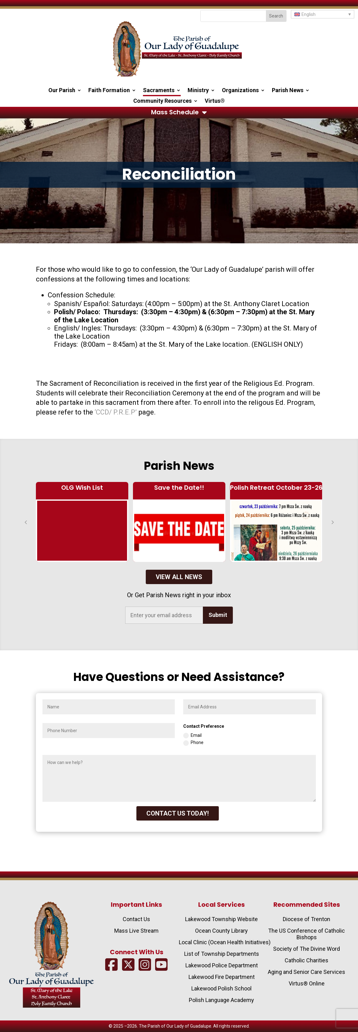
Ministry (198, 90)
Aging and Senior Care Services (306, 972)
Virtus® (215, 101)
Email (192, 735)
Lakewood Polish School (221, 988)
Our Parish (61, 90)
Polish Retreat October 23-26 (276, 487)
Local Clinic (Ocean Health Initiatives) (225, 942)
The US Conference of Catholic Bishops (306, 933)
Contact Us (136, 919)
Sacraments (158, 90)
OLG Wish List (82, 487)
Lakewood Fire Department (222, 977)
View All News (179, 577)
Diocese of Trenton (306, 919)
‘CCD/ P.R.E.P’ (116, 412)
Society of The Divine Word (306, 948)
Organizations (240, 90)
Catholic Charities (306, 960)
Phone (193, 743)
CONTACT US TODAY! (177, 813)
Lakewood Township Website (221, 919)
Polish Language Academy (221, 1000)
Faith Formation (109, 90)
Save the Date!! (179, 487)
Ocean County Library (221, 930)
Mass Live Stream (136, 930)
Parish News (287, 90)
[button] (322, 14)
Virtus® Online (307, 983)
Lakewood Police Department (221, 965)
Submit (217, 615)
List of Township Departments (221, 953)
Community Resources (162, 101)
